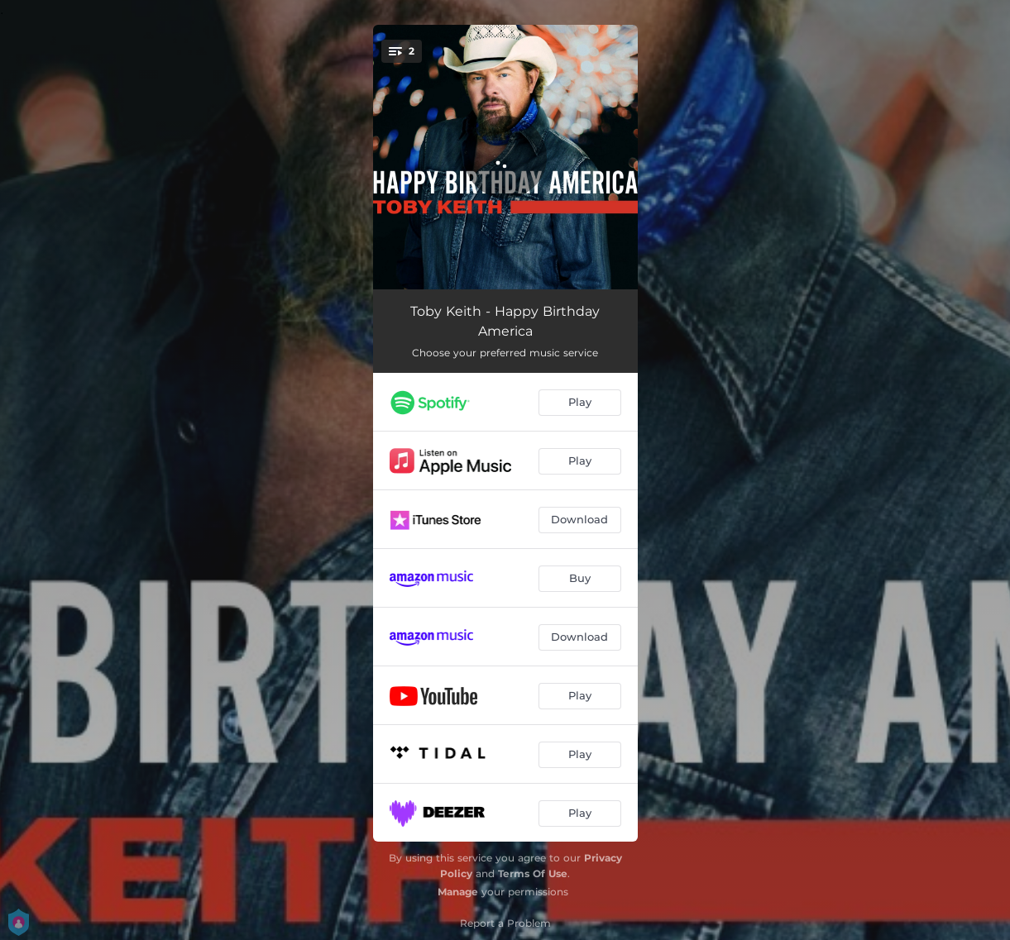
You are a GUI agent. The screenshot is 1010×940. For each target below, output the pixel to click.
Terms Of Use (532, 873)
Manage (458, 891)
